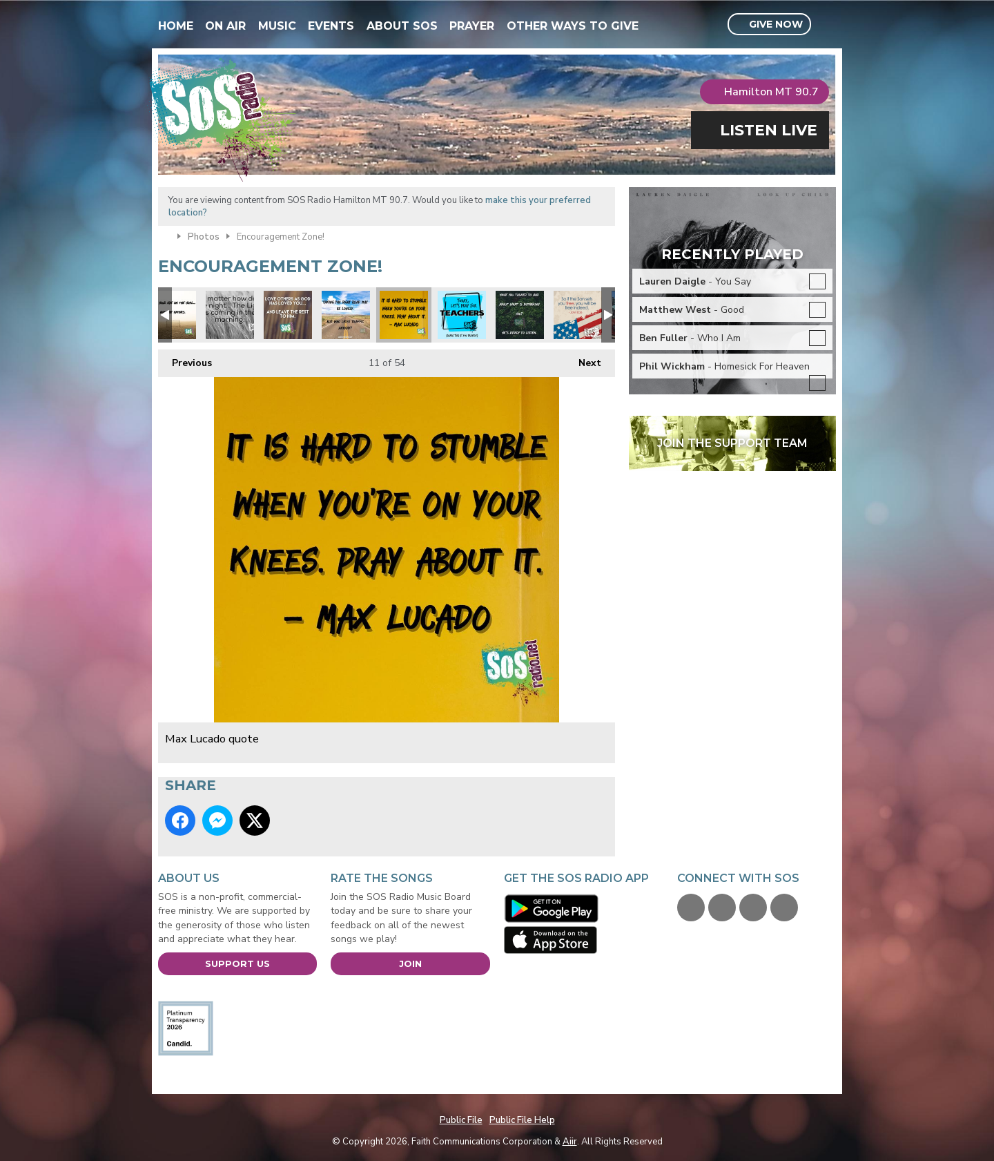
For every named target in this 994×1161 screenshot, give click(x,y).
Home (175, 25)
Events (331, 25)
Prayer (471, 25)
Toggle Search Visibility (827, 25)
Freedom (578, 315)
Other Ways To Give (573, 25)
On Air (225, 25)
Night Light (230, 315)
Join (410, 963)
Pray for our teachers (462, 315)
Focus (346, 315)
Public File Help (522, 1120)
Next (583, 359)
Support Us (237, 963)
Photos (204, 237)
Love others (288, 315)
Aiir (570, 1141)
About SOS (402, 25)
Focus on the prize (172, 315)
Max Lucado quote (404, 315)
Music (277, 25)
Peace (520, 315)
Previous (185, 359)
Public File (461, 1120)
